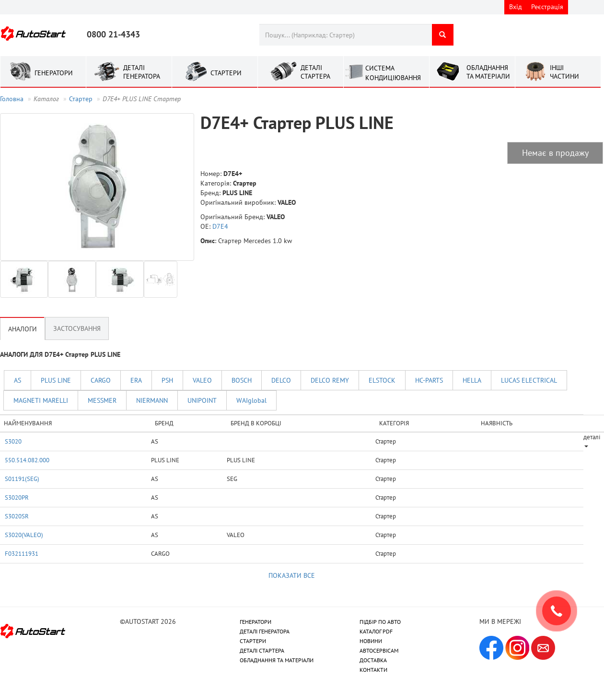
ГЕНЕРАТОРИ (255, 621)
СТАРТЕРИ (253, 640)
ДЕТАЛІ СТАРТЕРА (262, 650)
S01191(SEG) (22, 478)
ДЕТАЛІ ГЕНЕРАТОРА (265, 631)
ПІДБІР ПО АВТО (380, 621)
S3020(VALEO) (24, 535)
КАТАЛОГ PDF (376, 631)
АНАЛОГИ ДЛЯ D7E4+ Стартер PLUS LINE (60, 354)
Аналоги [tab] (22, 329)
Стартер (81, 98)
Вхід (515, 6)
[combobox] (345, 35)
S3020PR (17, 497)
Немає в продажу (555, 152)
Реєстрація (547, 6)
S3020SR (17, 516)
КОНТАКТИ (373, 669)
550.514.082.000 (27, 460)
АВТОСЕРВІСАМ (379, 650)
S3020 (13, 441)
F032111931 (21, 553)
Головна (11, 98)
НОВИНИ (371, 640)
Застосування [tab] (77, 328)
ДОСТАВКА (373, 660)
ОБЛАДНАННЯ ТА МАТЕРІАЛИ (277, 660)
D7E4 (220, 226)
